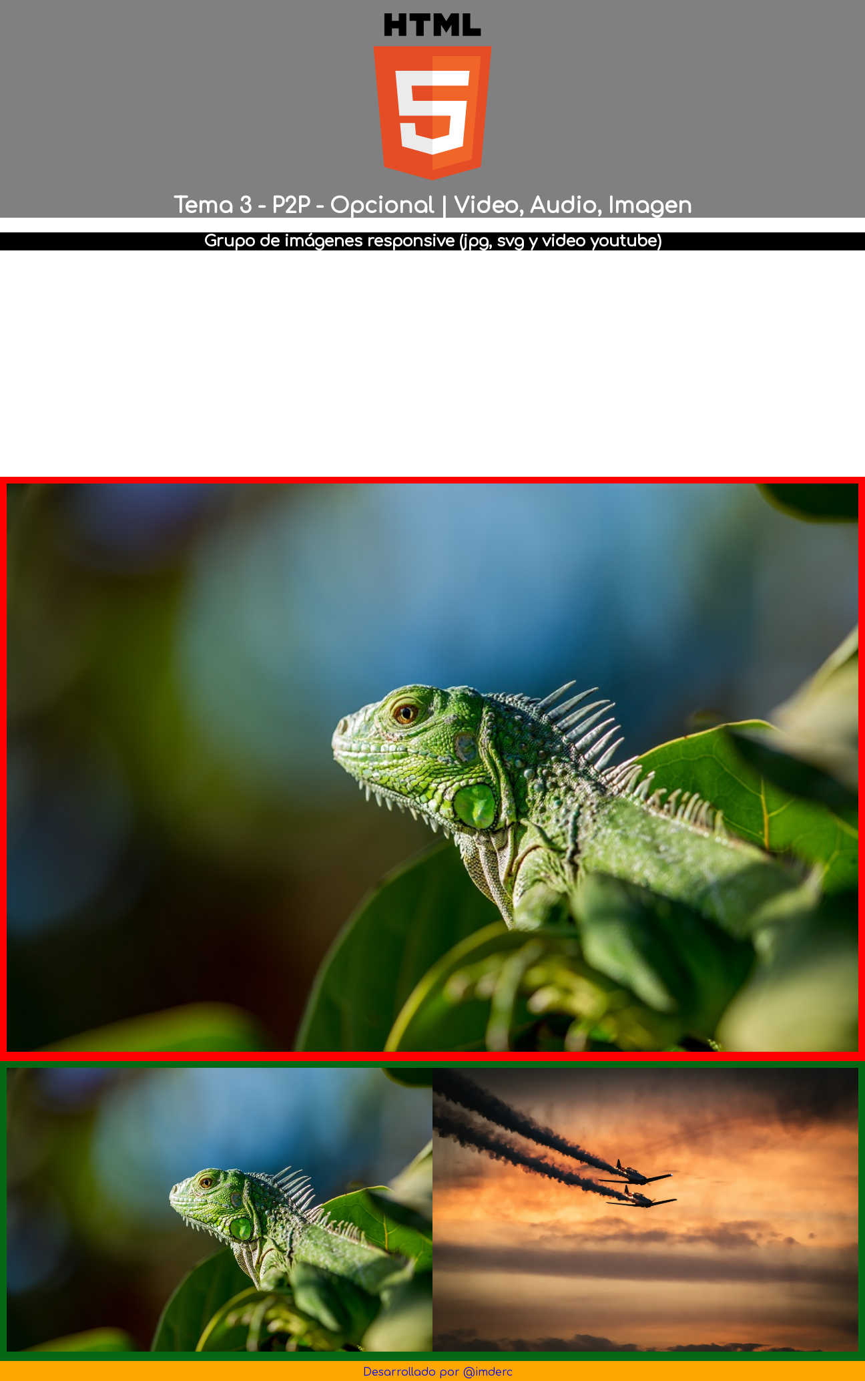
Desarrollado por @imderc (438, 1372)
